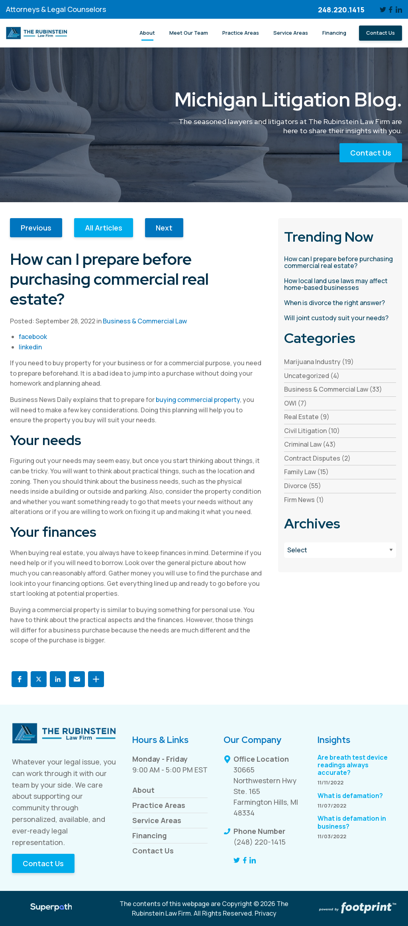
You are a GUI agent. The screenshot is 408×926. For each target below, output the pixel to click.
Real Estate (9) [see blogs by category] (307, 416)
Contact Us (370, 153)
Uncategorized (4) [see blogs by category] (311, 375)
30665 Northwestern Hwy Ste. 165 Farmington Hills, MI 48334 (265, 791)
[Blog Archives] (340, 550)
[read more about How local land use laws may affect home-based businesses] (340, 285)
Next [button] (164, 227)
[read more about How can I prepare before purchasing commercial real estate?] (340, 263)
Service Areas (156, 820)
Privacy (266, 913)
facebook (33, 336)
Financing (149, 835)
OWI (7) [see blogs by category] (295, 403)
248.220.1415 (341, 9)
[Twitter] (383, 9)
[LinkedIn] (399, 9)
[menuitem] (147, 33)
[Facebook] (391, 9)
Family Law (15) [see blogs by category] (306, 471)
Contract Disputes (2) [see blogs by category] (317, 458)
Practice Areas (158, 805)
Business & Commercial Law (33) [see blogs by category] (333, 389)
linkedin (30, 347)
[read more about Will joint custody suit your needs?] (340, 318)
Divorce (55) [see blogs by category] (302, 485)
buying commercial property (198, 399)
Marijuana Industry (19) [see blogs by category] (319, 361)
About (143, 790)
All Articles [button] (103, 227)
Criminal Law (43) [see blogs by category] (310, 444)
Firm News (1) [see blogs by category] (304, 499)
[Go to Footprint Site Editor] (357, 908)
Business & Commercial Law (145, 321)
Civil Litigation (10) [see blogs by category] (312, 430)
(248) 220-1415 (259, 842)
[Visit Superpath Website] (51, 908)
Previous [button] (36, 227)
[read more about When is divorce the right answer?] (340, 303)
